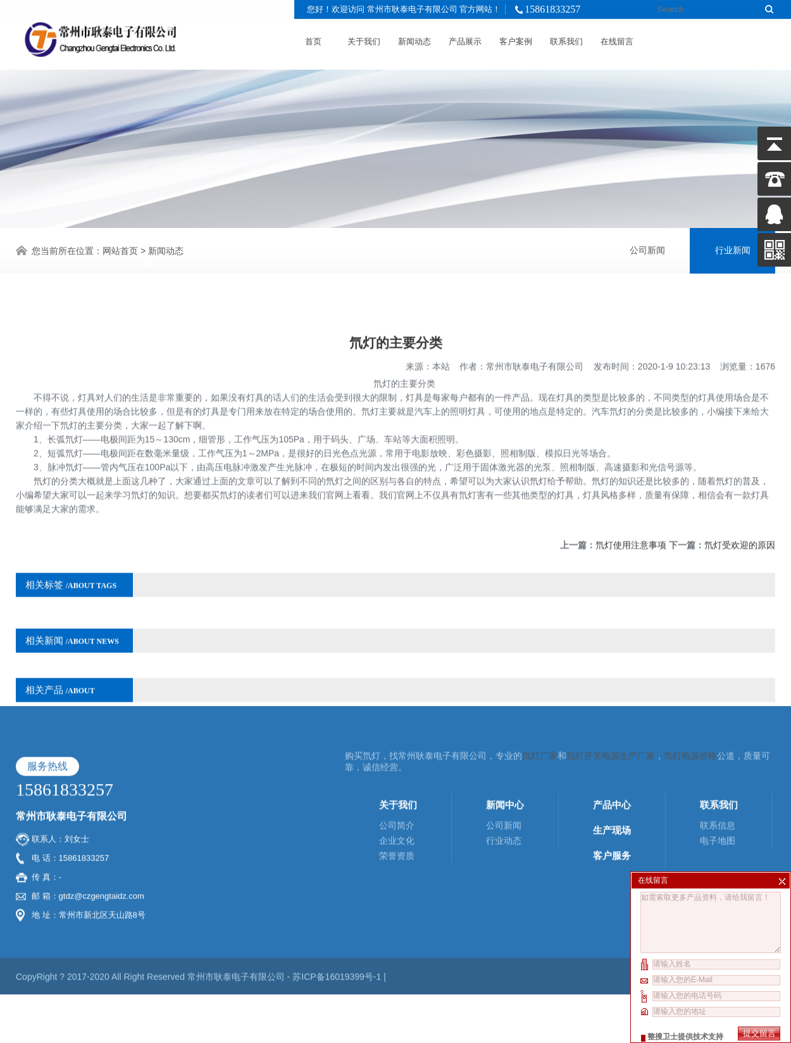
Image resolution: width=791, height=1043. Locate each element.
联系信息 (717, 733)
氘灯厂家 (539, 664)
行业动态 (503, 748)
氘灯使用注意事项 (630, 527)
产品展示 (465, 38)
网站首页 (120, 249)
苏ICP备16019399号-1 (337, 885)
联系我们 (566, 38)
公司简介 (396, 733)
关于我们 (363, 38)
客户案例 (515, 38)
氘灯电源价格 (690, 664)
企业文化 (396, 748)
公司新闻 (647, 248)
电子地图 (717, 748)
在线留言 (617, 38)
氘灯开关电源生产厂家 (610, 664)
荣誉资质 (396, 764)
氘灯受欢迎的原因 (739, 527)
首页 (313, 38)
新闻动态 (414, 38)
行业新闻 (733, 248)
